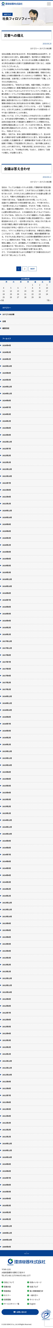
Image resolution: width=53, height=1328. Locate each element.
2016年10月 (7, 710)
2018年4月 (6, 620)
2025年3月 (6, 380)
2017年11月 (7, 648)
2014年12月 (7, 820)
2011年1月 (6, 1136)
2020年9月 (6, 524)
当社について (9, 1282)
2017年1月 (6, 689)
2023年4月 (6, 435)
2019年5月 (6, 565)
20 (18, 294)
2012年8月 (6, 1006)
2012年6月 (6, 1019)
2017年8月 (6, 655)
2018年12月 (7, 579)
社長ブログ (34, 1286)
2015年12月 (7, 751)
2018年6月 (6, 607)
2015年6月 (6, 779)
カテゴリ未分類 (8, 314)
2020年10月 (7, 517)
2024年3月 (6, 414)
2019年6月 (6, 558)
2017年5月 (6, 668)
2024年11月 (7, 393)
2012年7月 (6, 1012)
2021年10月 (7, 476)
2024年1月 (6, 421)
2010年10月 (7, 1157)
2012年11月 (7, 985)
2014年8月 (6, 847)
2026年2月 (6, 352)
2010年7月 (6, 1178)
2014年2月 (6, 889)
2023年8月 (6, 428)
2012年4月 (6, 1033)
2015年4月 (6, 792)
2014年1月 (6, 896)
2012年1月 (6, 1054)
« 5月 (2, 300)
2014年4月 (6, 875)
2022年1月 (6, 462)
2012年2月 (6, 1047)
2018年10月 (7, 586)
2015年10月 (7, 765)
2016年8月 (6, 717)
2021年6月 (6, 490)
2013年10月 (7, 916)
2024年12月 (7, 386)
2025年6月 (6, 373)
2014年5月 (6, 868)
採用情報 (7, 1299)
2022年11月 (7, 441)
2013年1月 (6, 971)
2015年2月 (6, 806)
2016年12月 (7, 696)
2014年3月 (6, 882)
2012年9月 (6, 999)
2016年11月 (7, 703)
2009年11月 (7, 1233)
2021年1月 (6, 503)
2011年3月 (6, 1123)
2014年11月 (7, 827)
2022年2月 (6, 455)
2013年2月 (6, 964)
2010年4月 (6, 1198)
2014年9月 (6, 841)
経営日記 (5, 328)
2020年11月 (7, 510)
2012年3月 (6, 1040)
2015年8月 (6, 772)
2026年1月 (6, 359)
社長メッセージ (36, 1282)
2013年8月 (6, 930)
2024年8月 (6, 400)
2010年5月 (6, 1191)
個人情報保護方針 (36, 1291)
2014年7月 (6, 854)
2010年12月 (7, 1143)
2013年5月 (6, 944)
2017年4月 (6, 675)
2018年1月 (6, 634)
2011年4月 (6, 1116)
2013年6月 (6, 937)
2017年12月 (7, 641)
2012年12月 (7, 978)
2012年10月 (7, 992)
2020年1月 (6, 545)
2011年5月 (6, 1109)
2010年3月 (6, 1205)
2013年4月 (6, 951)
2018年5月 (6, 613)
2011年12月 (7, 1061)
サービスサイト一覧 (11, 1304)
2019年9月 (6, 552)
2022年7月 (6, 448)
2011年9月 (6, 1081)
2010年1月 (6, 1219)
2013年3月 (6, 957)
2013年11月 (7, 909)
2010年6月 (6, 1185)
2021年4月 (6, 496)
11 (4, 291)
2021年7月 (6, 483)
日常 (4, 321)
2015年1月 (6, 813)
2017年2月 (6, 682)
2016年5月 (6, 730)
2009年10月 (7, 1239)
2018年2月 (6, 627)
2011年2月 (6, 1129)
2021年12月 (7, 469)
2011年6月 (6, 1102)
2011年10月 (7, 1074)
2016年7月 (6, 723)
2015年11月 (7, 758)
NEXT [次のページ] (32, 268)
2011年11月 (7, 1068)
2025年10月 (7, 366)
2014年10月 (7, 834)
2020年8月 (6, 531)
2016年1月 (6, 744)
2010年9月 (6, 1164)
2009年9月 (6, 1246)
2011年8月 (6, 1088)
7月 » (49, 300)
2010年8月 (6, 1171)
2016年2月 (6, 737)
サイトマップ (35, 1299)
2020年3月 (6, 538)
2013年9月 (6, 923)
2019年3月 (6, 572)
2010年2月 (6, 1212)
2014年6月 (6, 861)
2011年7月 (6, 1095)
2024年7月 (6, 407)
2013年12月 (7, 902)
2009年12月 (7, 1226)
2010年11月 (7, 1150)
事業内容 (7, 1286)
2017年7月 (6, 662)
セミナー (7, 1295)
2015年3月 (6, 799)
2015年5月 (6, 785)
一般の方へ (34, 1295)
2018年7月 (6, 600)
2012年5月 (6, 1026)
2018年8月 (6, 593)
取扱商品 (7, 1291)
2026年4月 (6, 345)
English (33, 1304)
